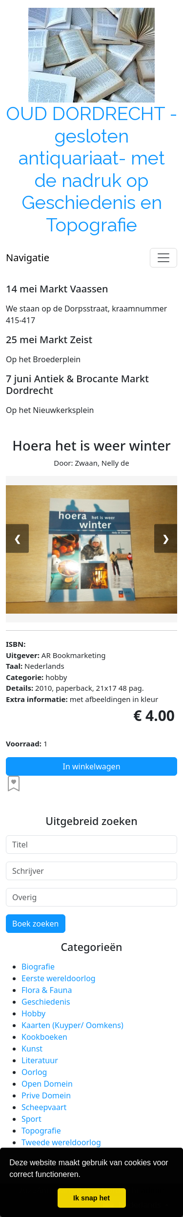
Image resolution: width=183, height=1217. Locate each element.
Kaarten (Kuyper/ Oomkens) (72, 1025)
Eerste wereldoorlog (58, 978)
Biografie (38, 966)
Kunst (31, 1048)
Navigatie (27, 257)
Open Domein (47, 1083)
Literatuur (39, 1060)
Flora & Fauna (46, 990)
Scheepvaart (43, 1107)
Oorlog (34, 1072)
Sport (31, 1119)
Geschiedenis (45, 1001)
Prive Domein (46, 1095)
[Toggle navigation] (163, 258)
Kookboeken (44, 1036)
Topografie (41, 1130)
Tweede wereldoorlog (61, 1142)
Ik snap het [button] (91, 1198)
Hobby (33, 1013)
